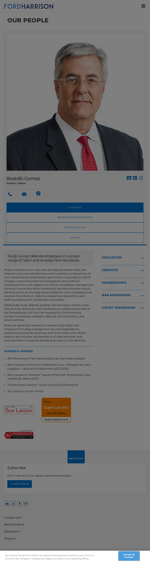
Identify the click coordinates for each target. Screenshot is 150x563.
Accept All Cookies (129, 557)
